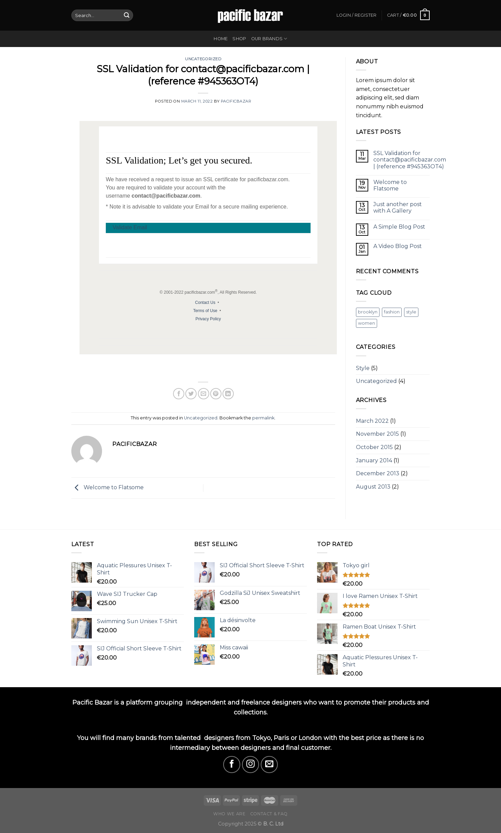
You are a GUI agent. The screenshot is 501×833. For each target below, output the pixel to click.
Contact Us (205, 302)
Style (363, 368)
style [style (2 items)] (411, 311)
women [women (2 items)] (366, 323)
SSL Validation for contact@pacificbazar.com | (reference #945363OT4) (409, 159)
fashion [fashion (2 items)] (392, 311)
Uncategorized (203, 59)
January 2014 (374, 460)
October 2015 (374, 447)
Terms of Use (205, 310)
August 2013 (373, 486)
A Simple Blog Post (399, 226)
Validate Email (130, 227)
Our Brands (269, 38)
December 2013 (377, 473)
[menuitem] (212, 365)
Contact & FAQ (269, 813)
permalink (263, 417)
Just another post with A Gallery (397, 207)
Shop (239, 38)
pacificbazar (236, 101)
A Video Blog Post (397, 246)
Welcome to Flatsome (107, 487)
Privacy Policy (208, 319)
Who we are (229, 813)
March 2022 (372, 421)
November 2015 (377, 434)
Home (221, 38)
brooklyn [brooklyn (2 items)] (367, 311)
